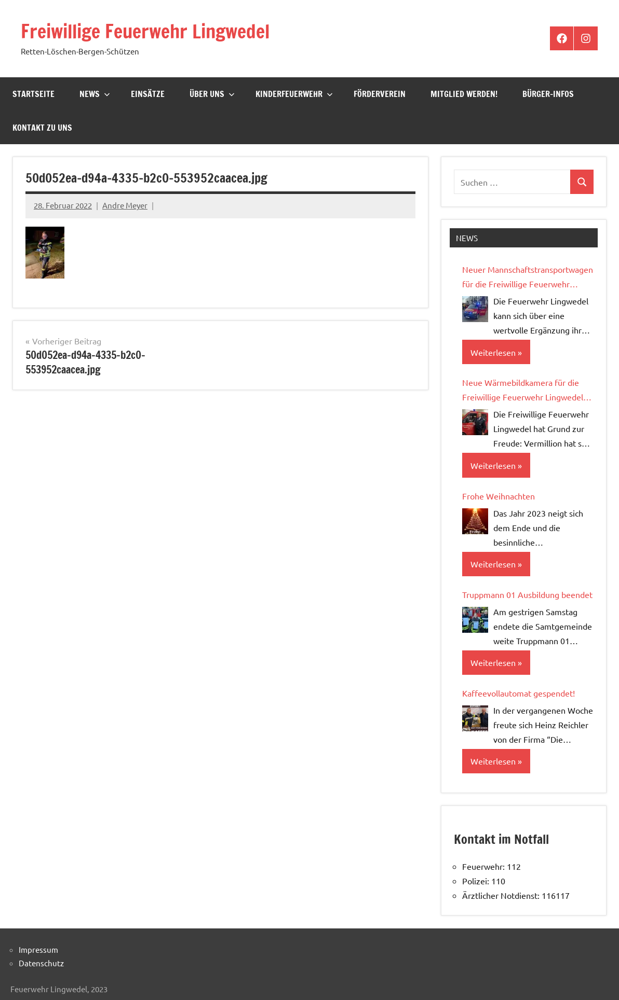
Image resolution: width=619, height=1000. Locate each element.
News (94, 94)
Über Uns (212, 94)
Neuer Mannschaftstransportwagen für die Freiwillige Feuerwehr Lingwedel (527, 277)
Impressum (38, 949)
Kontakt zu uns (42, 127)
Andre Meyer (124, 205)
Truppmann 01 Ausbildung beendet (527, 594)
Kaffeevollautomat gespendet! (518, 693)
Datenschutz (41, 963)
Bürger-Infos (548, 94)
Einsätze (148, 94)
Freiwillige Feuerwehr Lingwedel (145, 31)
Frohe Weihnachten (498, 496)
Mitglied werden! (463, 94)
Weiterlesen (493, 352)
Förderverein (380, 94)
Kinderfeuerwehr (294, 94)
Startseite (33, 94)
